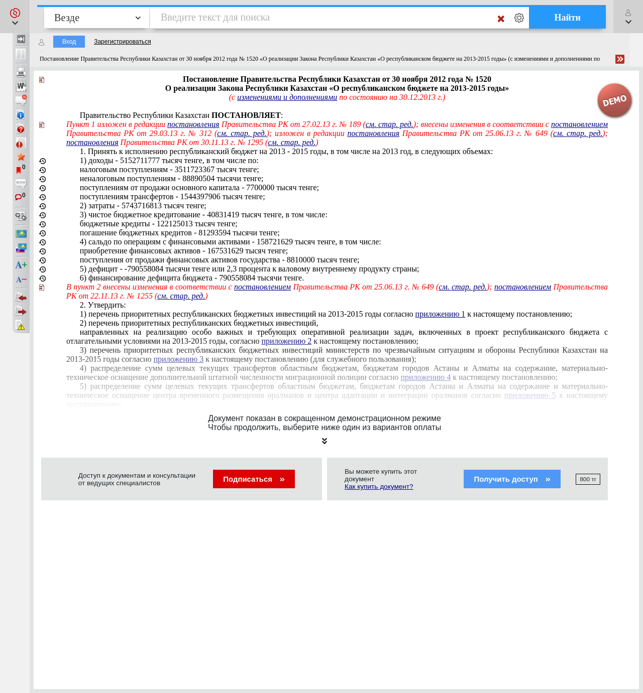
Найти (567, 18)
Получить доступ (512, 479)
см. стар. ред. (389, 124)
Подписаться (254, 479)
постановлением (579, 124)
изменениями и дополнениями (287, 97)
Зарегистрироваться (122, 41)
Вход (69, 41)
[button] (15, 16)
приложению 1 (440, 314)
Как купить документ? (379, 486)
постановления (193, 124)
